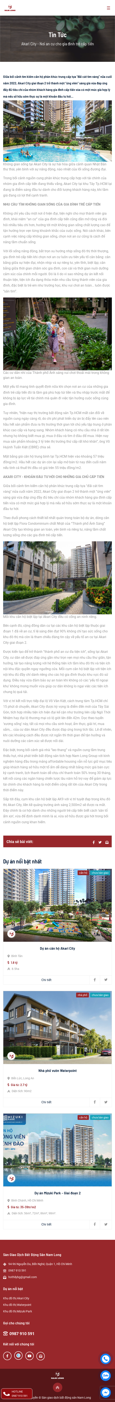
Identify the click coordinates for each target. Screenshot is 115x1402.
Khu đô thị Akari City (16, 1298)
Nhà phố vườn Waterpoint (57, 1070)
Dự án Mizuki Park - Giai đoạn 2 (57, 1193)
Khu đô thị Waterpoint (17, 1304)
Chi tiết (46, 980)
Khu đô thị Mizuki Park (17, 1311)
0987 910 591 (21, 1333)
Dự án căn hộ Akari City (57, 948)
